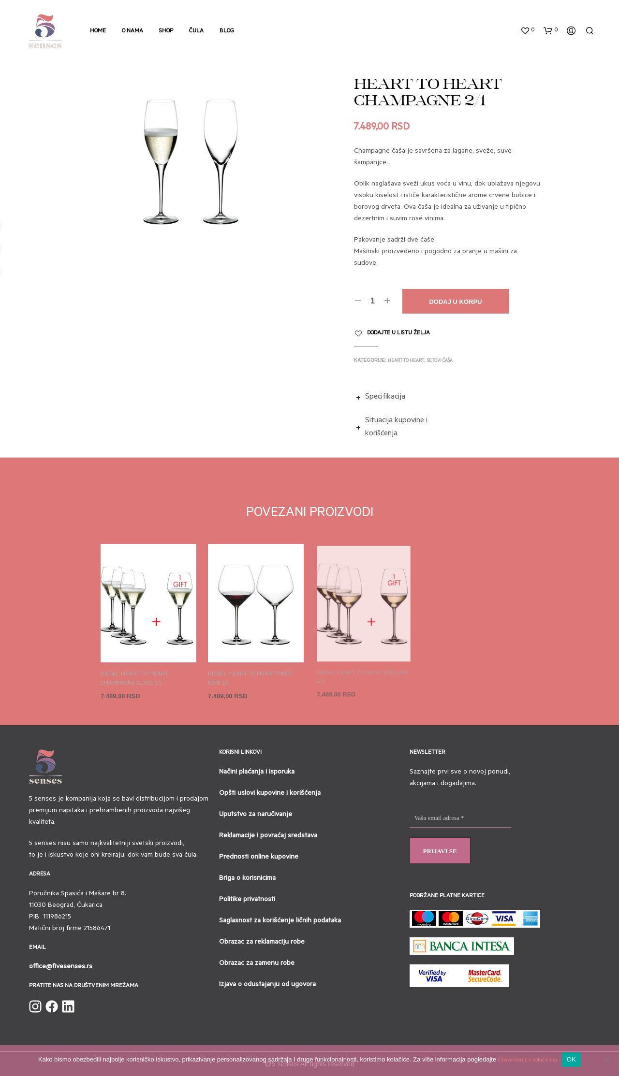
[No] (607, 1060)
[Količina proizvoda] (372, 301)
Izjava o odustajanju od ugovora (267, 985)
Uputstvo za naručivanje (255, 815)
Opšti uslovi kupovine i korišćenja (270, 794)
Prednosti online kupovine (258, 857)
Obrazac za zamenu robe (257, 964)
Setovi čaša (440, 361)
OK (571, 1059)
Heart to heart (406, 361)
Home (98, 32)
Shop (166, 32)
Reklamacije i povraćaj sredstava (268, 836)
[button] (527, 31)
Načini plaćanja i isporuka (257, 772)
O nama (132, 32)
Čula (196, 32)
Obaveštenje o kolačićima (527, 1061)
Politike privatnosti (247, 900)
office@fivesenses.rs (60, 967)
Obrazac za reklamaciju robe (262, 943)
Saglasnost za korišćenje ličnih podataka (280, 921)
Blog (227, 32)
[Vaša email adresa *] (460, 818)
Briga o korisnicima (247, 879)
